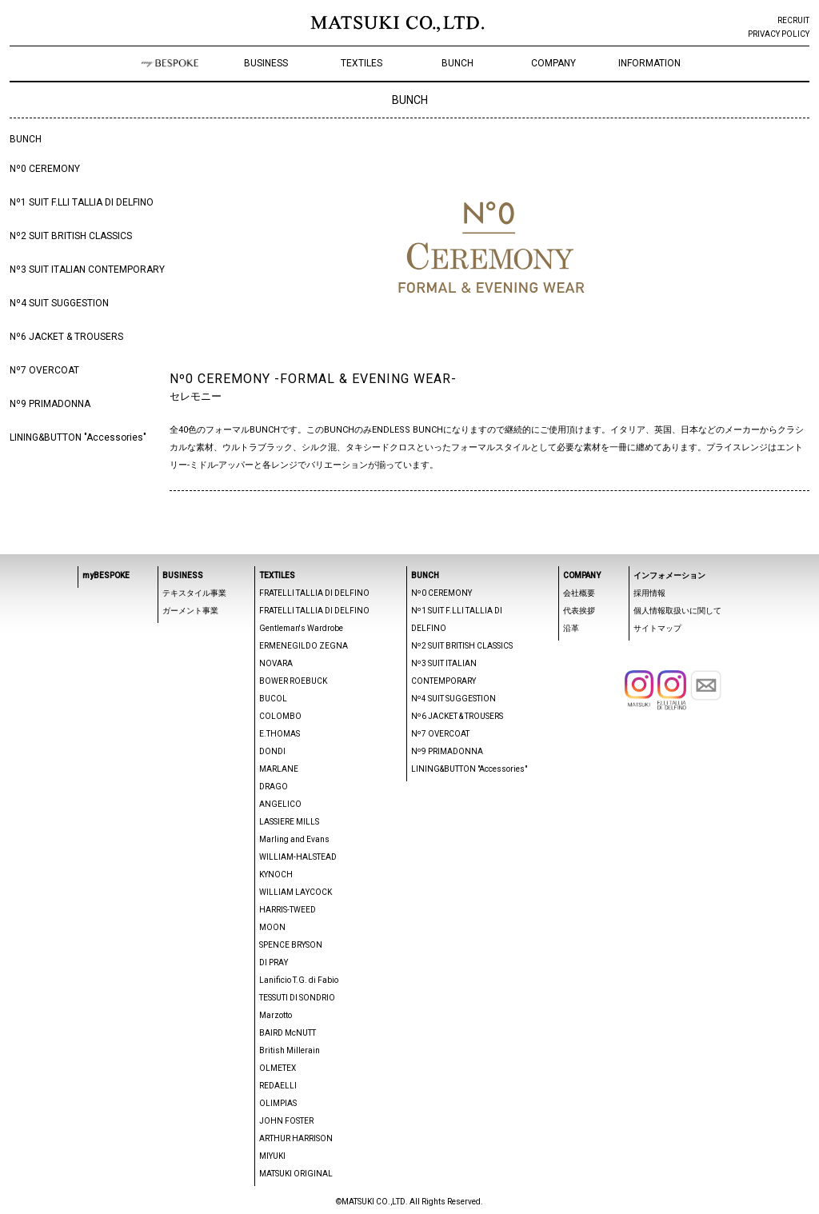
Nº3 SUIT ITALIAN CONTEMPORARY (87, 269)
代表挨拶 (579, 610)
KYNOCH (276, 874)
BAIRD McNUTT (287, 1032)
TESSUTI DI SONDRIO (297, 997)
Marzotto (275, 1015)
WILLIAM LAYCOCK (295, 892)
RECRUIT (793, 20)
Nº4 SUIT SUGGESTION (59, 303)
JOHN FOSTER (286, 1120)
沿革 (571, 628)
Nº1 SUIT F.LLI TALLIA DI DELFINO (82, 202)
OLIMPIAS (278, 1103)
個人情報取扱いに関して (677, 610)
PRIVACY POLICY (778, 34)
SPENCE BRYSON (290, 944)
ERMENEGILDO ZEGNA (303, 645)
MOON (272, 927)
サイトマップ (657, 628)
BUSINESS (266, 63)
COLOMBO (280, 716)
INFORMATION (649, 63)
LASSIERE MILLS (289, 821)
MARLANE (278, 769)
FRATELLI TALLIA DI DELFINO (314, 593)
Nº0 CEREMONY (45, 168)
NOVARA (276, 663)
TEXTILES (361, 63)
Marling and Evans (294, 839)
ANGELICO (280, 804)
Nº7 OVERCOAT (44, 370)
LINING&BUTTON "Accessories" (78, 437)
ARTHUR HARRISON (296, 1138)
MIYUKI (272, 1156)
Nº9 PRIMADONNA (50, 403)
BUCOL (273, 698)
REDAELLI (278, 1085)
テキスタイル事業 (194, 593)
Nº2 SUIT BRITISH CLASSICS (71, 236)
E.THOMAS (279, 733)
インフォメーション (669, 575)
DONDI (272, 751)
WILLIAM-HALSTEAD (298, 857)
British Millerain (289, 1050)
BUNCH (457, 63)
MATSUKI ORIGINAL (296, 1173)
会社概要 (579, 593)
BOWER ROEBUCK (293, 681)
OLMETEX (277, 1068)
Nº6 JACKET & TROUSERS (66, 336)
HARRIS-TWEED (287, 909)
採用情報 (649, 593)
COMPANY (553, 63)
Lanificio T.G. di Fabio (298, 980)
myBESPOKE (106, 575)
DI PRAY (273, 962)
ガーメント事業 (190, 610)
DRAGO (273, 786)
